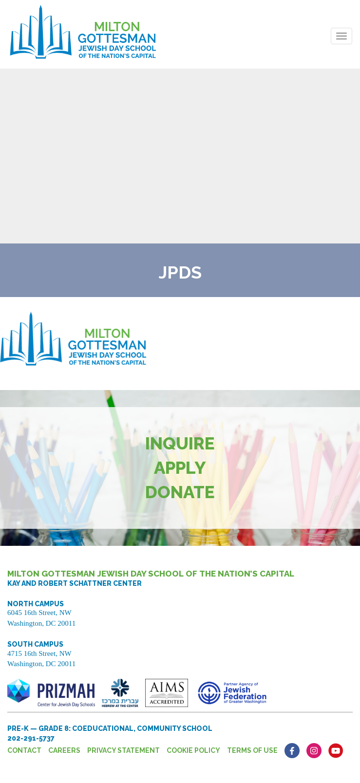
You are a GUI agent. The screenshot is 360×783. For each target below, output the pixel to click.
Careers (64, 750)
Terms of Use (252, 750)
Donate (180, 492)
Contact (24, 750)
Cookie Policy (193, 750)
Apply (180, 468)
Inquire (180, 443)
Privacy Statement (123, 750)
